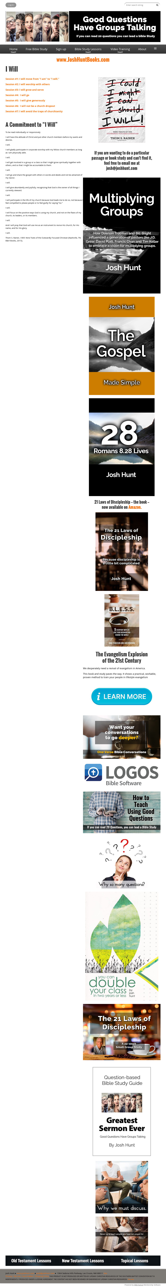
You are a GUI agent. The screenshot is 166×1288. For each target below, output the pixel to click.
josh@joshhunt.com (45, 1273)
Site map (131, 1279)
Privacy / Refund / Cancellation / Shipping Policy (27, 1276)
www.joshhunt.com (25, 1273)
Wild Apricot (138, 1285)
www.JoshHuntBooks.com (83, 59)
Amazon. (135, 507)
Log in (11, 5)
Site (105, 1273)
